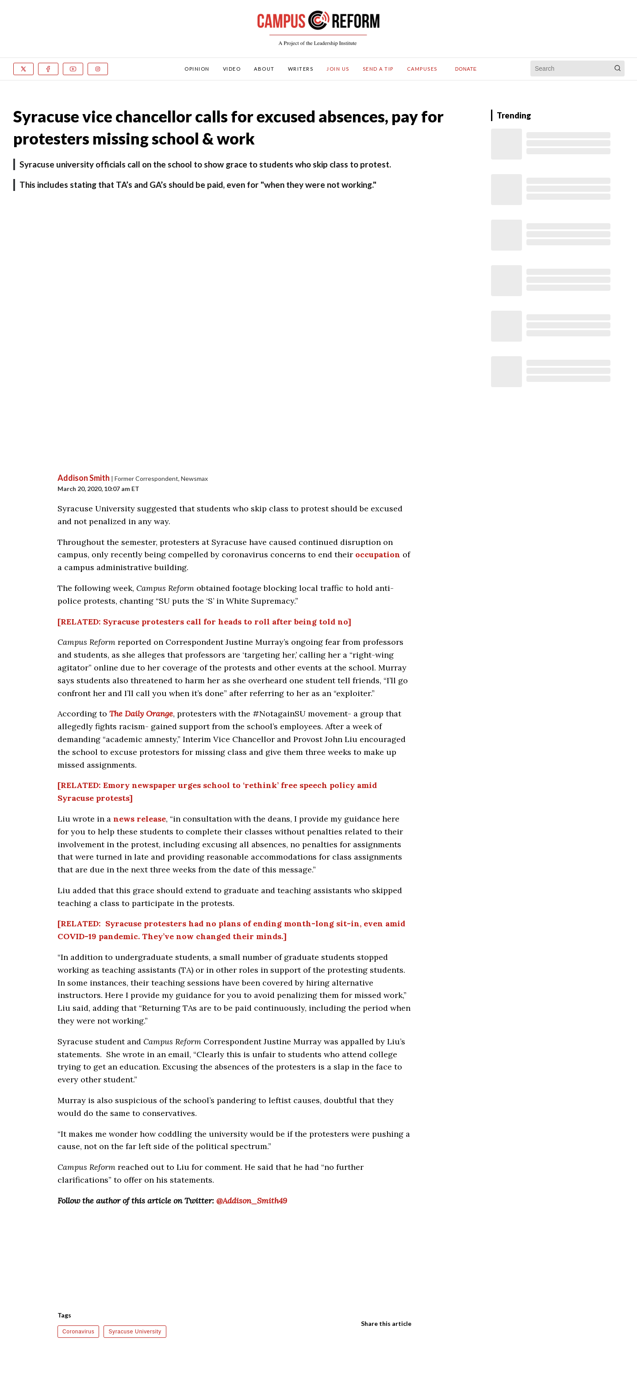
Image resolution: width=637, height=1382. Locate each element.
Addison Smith (84, 478)
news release (139, 819)
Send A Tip (378, 69)
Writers (301, 69)
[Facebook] (48, 69)
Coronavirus (78, 1332)
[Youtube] (73, 69)
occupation (377, 554)
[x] (23, 69)
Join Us (337, 69)
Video (232, 69)
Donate (466, 69)
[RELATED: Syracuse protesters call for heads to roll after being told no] (204, 622)
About (264, 69)
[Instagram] (98, 69)
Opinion (197, 69)
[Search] (617, 68)
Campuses (422, 69)
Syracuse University (134, 1332)
